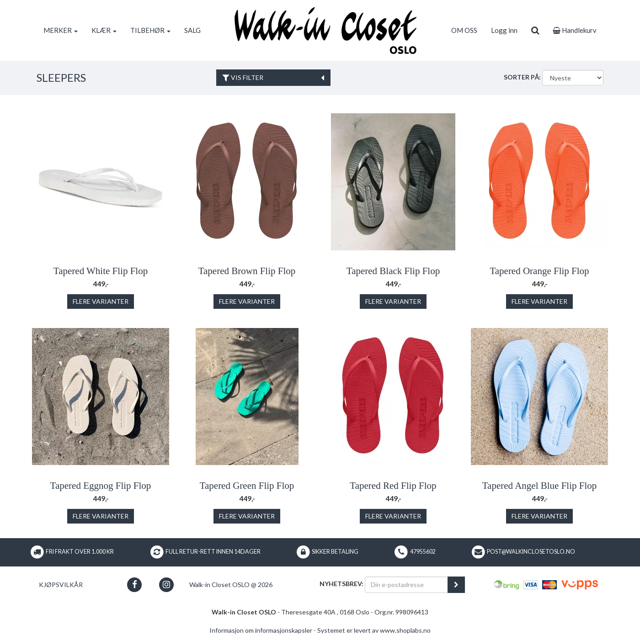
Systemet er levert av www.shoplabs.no (374, 630)
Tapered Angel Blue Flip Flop (539, 485)
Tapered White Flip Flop (100, 270)
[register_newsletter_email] (456, 585)
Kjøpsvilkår (61, 584)
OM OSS (464, 30)
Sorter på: (522, 77)
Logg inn (504, 30)
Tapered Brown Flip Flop (247, 270)
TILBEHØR (150, 30)
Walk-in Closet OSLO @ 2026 (230, 584)
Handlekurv (575, 30)
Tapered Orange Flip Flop (539, 270)
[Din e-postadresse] (406, 585)
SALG (192, 30)
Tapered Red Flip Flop (393, 485)
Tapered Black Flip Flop (393, 270)
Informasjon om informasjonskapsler (260, 630)
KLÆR (104, 30)
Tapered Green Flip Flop (247, 485)
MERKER (60, 30)
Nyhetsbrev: (341, 583)
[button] (134, 585)
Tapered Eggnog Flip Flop (100, 485)
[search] (535, 30)
